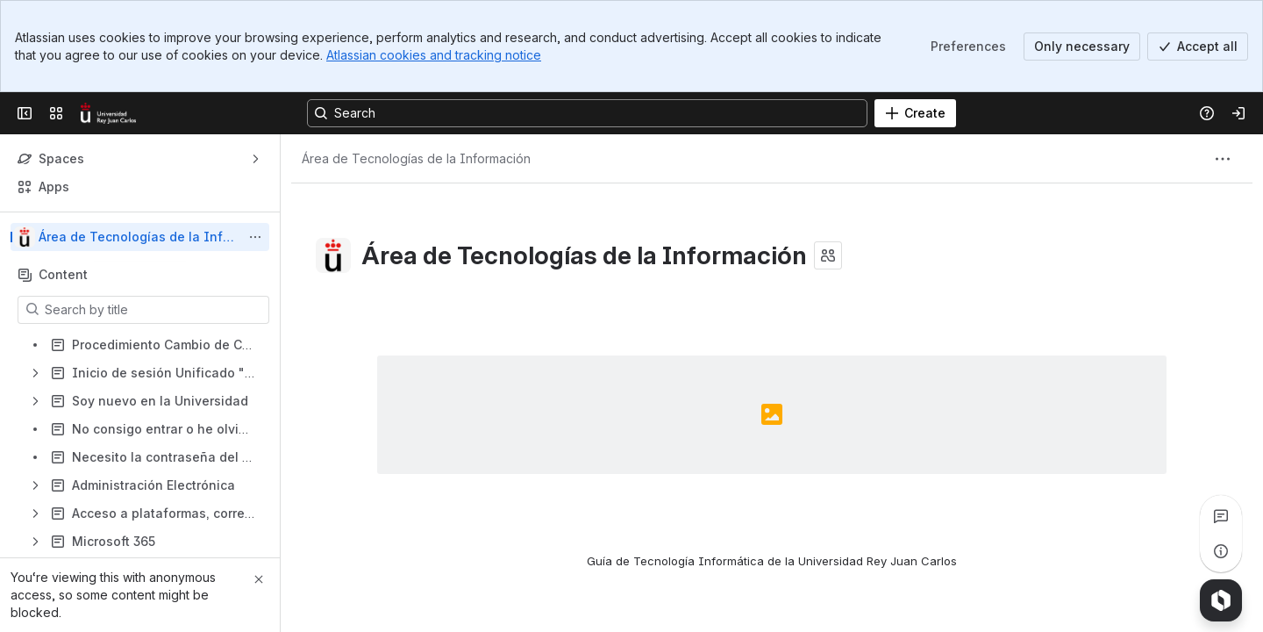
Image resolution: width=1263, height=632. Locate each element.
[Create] (915, 113)
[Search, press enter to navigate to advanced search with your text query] (587, 113)
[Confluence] (108, 113)
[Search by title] (153, 310)
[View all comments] (1221, 516)
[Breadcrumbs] (416, 159)
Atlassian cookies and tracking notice (433, 54)
